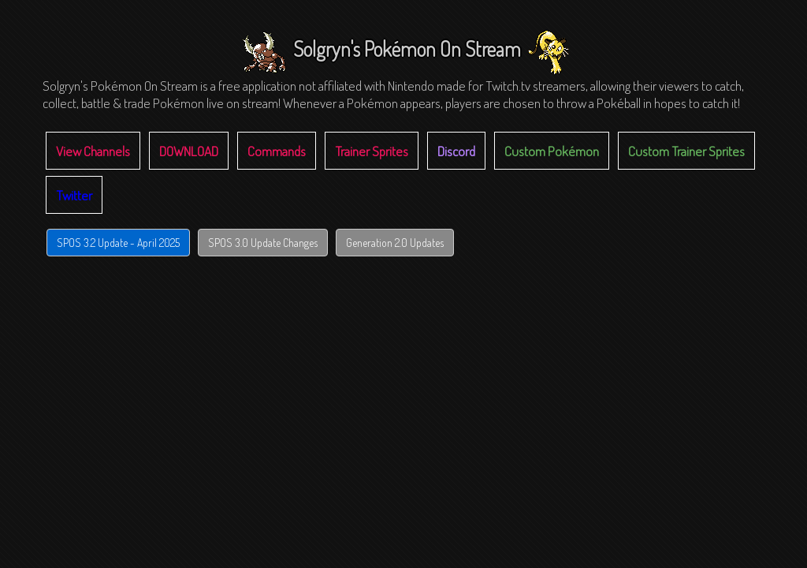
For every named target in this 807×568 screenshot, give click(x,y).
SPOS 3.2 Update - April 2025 (118, 242)
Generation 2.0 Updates (395, 242)
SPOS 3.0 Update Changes (263, 242)
